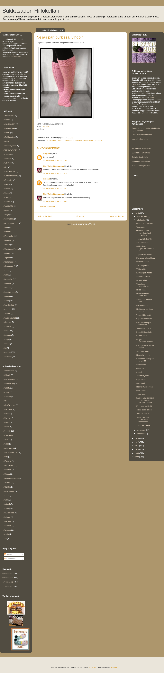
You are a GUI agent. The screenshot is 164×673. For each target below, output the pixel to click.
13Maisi (5, 210)
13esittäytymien (9, 292)
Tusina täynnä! (142, 376)
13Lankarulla (7, 206)
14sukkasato (88, 140)
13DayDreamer (8, 171)
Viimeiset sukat (142, 242)
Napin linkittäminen (140, 139)
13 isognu (6, 154)
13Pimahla (6, 232)
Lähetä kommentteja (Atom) (83, 224)
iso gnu (46, 153)
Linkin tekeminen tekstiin (142, 135)
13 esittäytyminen (9, 150)
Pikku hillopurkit (142, 391)
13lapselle (6, 309)
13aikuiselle (7, 279)
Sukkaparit (140, 383)
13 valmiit (6, 163)
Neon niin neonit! (143, 355)
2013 (137, 438)
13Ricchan (6, 240)
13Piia (5, 227)
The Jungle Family (144, 239)
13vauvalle (6, 356)
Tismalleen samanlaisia (142, 285)
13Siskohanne (8, 262)
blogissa (45, 126)
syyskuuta (141, 430)
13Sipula (6, 257)
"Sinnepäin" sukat (143, 328)
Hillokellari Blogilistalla (141, 161)
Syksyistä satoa (142, 351)
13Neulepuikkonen (10, 223)
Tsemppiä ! (140, 227)
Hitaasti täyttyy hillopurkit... (142, 295)
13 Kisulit (6, 120)
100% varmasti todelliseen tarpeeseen (142, 419)
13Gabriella (7, 180)
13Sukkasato (7, 266)
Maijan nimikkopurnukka (144, 340)
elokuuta (141, 434)
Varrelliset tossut (143, 276)
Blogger (113, 667)
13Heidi (5, 184)
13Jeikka (6, 202)
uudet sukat (141, 368)
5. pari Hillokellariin (144, 332)
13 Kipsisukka (8, 115)
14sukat (78, 140)
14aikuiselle (51, 140)
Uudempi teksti (44, 216)
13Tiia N (5, 270)
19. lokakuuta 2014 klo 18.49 (55, 201)
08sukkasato (7, 573)
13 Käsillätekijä (8, 124)
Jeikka (152, 97)
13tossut (6, 344)
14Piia (60, 140)
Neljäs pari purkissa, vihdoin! (144, 310)
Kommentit (10, 559)
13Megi (5, 214)
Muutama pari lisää (144, 406)
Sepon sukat (141, 280)
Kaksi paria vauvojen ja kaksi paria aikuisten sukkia (145, 400)
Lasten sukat (141, 336)
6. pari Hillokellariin (144, 319)
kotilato (135, 84)
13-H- (4, 167)
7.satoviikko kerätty (144, 315)
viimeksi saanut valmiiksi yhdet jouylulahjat (143, 233)
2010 (137, 449)
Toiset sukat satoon (144, 410)
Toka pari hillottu (143, 413)
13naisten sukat (9, 318)
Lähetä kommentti (47, 207)
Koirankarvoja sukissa (145, 258)
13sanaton (6, 326)
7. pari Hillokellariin (144, 254)
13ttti (4, 348)
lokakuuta (141, 220)
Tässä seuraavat (143, 425)
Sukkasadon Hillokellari (30, 11)
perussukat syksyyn (144, 223)
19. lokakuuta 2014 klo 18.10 (55, 173)
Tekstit (8, 554)
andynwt (92, 667)
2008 (137, 457)
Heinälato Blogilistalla (141, 166)
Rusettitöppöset (142, 305)
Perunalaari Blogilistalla (141, 148)
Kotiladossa (15, 57)
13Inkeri (5, 197)
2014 (137, 213)
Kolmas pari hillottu (144, 273)
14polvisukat (69, 140)
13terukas (6, 335)
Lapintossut (141, 379)
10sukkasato (7, 582)
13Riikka (6, 244)
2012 (137, 442)
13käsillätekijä (8, 305)
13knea (5, 300)
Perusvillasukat (142, 262)
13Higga (5, 193)
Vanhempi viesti (117, 216)
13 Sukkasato (8, 137)
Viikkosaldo (141, 269)
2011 (137, 446)
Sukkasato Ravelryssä (141, 153)
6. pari (139, 372)
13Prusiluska (7, 236)
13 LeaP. (6, 133)
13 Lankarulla (8, 128)
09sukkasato (7, 578)
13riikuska (6, 322)
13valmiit (6, 352)
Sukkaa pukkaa (142, 265)
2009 (137, 453)
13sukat (5, 331)
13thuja (5, 339)
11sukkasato (7, 586)
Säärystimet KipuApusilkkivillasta (145, 248)
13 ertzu (5, 141)
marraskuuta (142, 216)
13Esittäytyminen (9, 176)
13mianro (6, 313)
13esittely (6, 288)
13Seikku (6, 253)
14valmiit (98, 140)
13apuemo (6, 283)
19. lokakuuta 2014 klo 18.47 (55, 188)
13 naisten (6, 159)
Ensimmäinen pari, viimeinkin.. (144, 323)
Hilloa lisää (140, 290)
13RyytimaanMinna (10, 249)
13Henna (6, 189)
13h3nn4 (6, 296)
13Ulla (5, 275)
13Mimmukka (8, 219)
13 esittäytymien (9, 146)
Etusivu (80, 216)
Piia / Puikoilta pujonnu (53, 166)
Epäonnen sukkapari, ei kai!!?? (145, 360)
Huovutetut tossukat (144, 387)
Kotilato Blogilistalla (140, 157)
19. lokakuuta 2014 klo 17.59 (55, 161)
